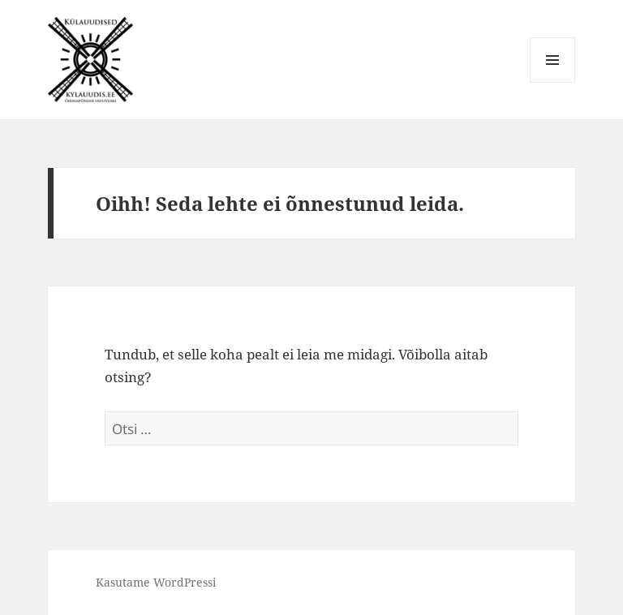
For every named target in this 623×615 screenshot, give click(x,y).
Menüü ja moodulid (553, 82)
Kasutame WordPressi (156, 582)
